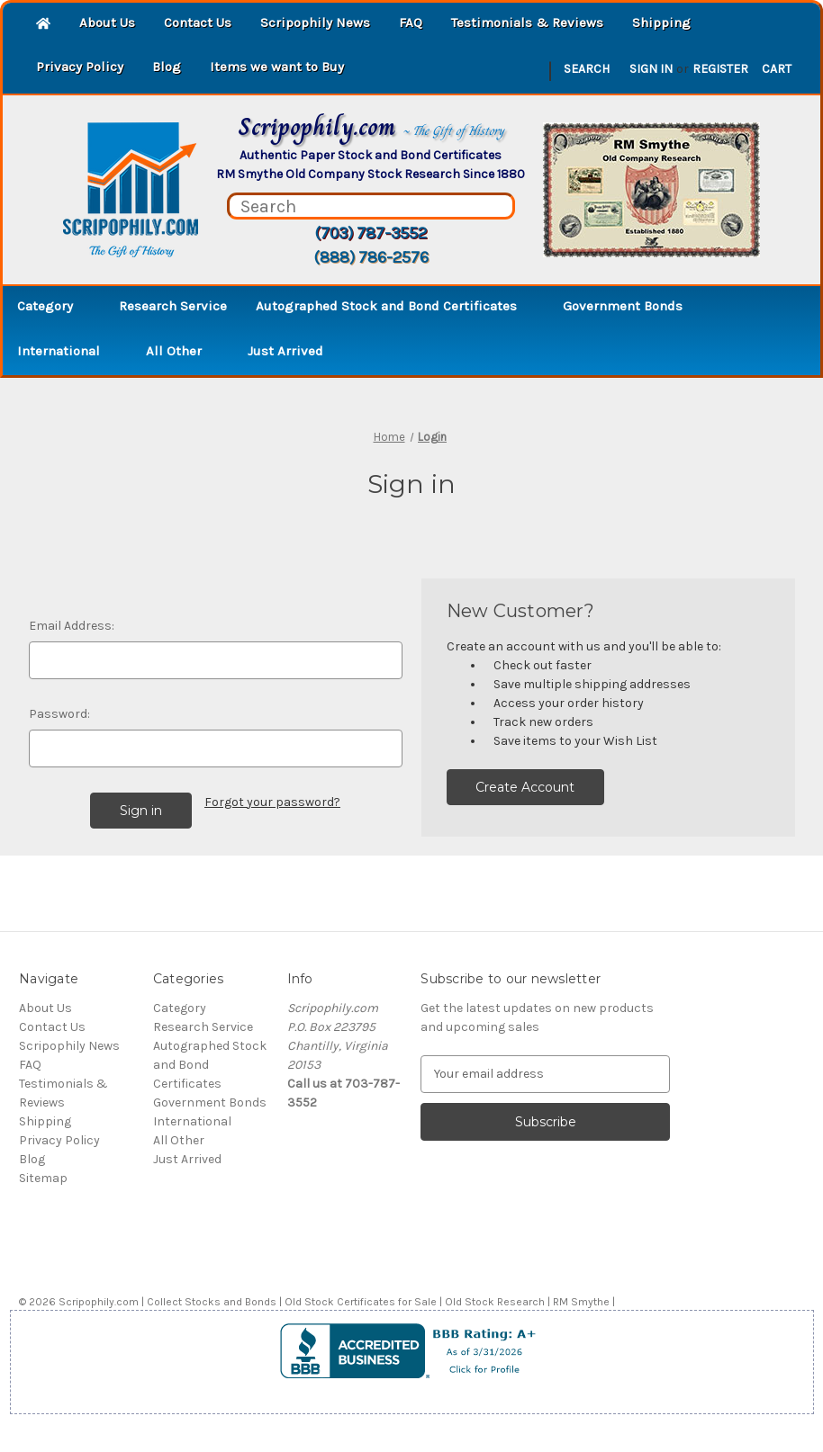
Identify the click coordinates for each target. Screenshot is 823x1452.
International (67, 351)
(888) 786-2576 (371, 257)
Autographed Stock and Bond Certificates (395, 306)
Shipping (661, 22)
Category (53, 306)
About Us (107, 22)
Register (720, 68)
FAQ (410, 22)
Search (587, 68)
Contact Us (197, 22)
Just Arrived (285, 351)
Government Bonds (631, 306)
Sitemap (43, 1178)
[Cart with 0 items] (776, 69)
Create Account (524, 787)
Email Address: (71, 625)
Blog (166, 66)
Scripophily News (315, 22)
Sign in (651, 68)
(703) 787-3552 (370, 233)
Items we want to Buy (277, 66)
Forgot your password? (272, 802)
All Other (182, 351)
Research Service (173, 306)
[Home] (43, 25)
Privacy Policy (79, 66)
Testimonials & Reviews (527, 22)
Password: (59, 714)
